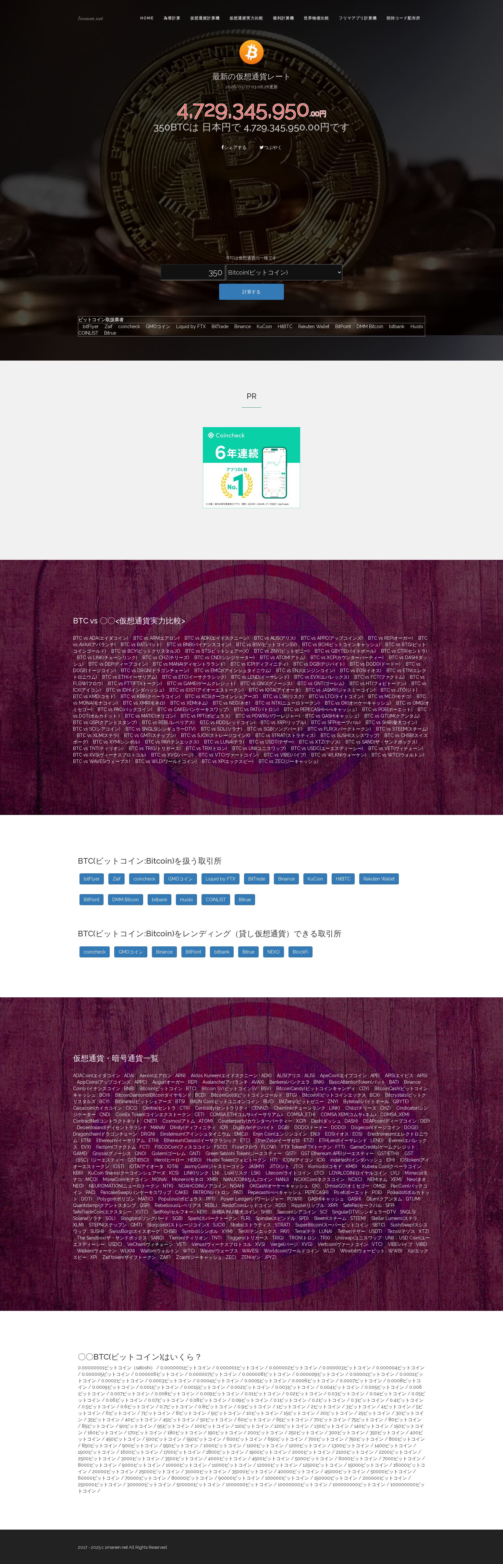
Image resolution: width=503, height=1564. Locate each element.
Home (147, 18)
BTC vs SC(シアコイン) (96, 729)
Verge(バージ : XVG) (291, 1244)
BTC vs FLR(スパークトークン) (339, 729)
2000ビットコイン (311, 1452)
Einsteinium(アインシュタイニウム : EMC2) (204, 1134)
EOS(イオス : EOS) (343, 1134)
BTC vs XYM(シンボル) (116, 742)
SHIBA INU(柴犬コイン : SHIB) (242, 1211)
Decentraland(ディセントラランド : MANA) (121, 1127)
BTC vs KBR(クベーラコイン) (150, 696)
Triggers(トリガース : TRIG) (255, 1237)
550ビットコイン (204, 1439)
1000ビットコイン (222, 1445)
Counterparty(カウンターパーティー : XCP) (262, 1121)
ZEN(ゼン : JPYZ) (258, 1257)
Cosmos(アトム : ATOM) (187, 1121)
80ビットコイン (405, 1419)
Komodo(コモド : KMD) (332, 1166)
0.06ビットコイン (124, 1400)
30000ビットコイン (206, 1471)
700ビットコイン (326, 1439)
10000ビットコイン (186, 1465)
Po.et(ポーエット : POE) (358, 1192)
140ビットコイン (371, 1426)
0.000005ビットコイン (106, 1374)
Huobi (415, 326)
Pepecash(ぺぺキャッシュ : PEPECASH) (288, 1192)
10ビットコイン (262, 1413)
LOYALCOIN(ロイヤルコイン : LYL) (364, 1173)
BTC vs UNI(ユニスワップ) (259, 748)
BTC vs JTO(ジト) (399, 690)
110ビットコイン (252, 1426)
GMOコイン (156, 326)
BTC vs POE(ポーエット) (387, 709)
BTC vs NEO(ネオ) (231, 703)
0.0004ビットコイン (218, 1380)
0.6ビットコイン (137, 1406)
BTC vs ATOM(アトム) (282, 657)
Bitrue (108, 333)
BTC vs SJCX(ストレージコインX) (215, 735)
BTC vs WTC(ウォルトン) (398, 754)
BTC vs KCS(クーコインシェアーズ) (221, 696)
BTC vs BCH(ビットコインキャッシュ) (341, 644)
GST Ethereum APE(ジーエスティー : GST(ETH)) (350, 1153)
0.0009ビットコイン (113, 1387)
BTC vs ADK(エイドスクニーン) (217, 638)
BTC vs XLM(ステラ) (98, 735)
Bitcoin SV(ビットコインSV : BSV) (236, 1088)
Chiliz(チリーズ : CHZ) (368, 1108)
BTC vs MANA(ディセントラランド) (189, 664)
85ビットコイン (98, 1426)
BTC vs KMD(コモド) (94, 696)
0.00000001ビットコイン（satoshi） (116, 1367)
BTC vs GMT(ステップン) (150, 735)
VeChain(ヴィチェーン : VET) (157, 1244)
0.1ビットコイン (290, 1400)
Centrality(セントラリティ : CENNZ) (231, 1108)
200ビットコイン (265, 1432)
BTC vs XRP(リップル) (283, 722)
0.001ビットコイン (159, 1387)
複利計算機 (283, 18)
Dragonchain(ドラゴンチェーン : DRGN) (114, 1134)
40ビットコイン (141, 1419)
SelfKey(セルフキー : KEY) (180, 1211)
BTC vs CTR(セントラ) (404, 651)
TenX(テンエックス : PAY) (263, 1231)
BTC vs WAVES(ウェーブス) (101, 761)
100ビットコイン (212, 1426)
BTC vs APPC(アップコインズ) (332, 638)
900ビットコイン (140, 1445)
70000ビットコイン (145, 1478)
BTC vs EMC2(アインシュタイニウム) (232, 670)
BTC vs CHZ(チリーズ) (165, 657)
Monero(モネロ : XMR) (195, 1179)
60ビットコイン (254, 1419)
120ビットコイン (291, 1426)
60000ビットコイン (99, 1478)
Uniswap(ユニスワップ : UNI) (364, 1237)
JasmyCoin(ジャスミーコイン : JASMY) (224, 1166)
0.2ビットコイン (329, 1400)
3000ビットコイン (140, 1458)
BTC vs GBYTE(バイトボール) (345, 651)
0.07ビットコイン (166, 1400)
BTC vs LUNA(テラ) (224, 742)
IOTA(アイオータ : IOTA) (153, 1166)
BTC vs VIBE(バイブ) (285, 754)
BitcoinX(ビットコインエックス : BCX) (341, 1095)
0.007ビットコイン (130, 1393)
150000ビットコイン (335, 1478)
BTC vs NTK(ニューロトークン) (287, 703)
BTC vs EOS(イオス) (360, 670)
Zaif (107, 326)
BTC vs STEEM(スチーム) (402, 729)
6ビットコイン (121, 1413)
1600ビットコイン (139, 1452)
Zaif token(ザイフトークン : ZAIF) (136, 1257)
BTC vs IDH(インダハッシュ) (135, 690)
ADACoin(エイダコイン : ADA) (103, 1075)
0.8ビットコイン (215, 1406)
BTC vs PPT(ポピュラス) (205, 716)
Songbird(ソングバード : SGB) (152, 1218)
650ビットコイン (285, 1439)
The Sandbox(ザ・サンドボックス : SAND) (120, 1237)
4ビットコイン (396, 1406)
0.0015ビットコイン (204, 1387)
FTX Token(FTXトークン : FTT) (313, 1147)
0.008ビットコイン (175, 1393)
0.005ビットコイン (384, 1387)
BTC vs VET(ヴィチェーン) (395, 748)
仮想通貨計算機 (205, 18)
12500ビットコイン (323, 1465)
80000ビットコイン (192, 1478)
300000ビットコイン (149, 1484)
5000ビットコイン (314, 1458)
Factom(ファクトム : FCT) (123, 1147)
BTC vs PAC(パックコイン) (125, 709)
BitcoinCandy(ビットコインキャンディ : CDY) (322, 1088)
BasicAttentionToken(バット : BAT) (364, 1082)
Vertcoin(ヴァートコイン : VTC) (350, 1244)
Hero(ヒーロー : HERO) (178, 1160)
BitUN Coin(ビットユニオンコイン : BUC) (232, 1101)
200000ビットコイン (384, 1478)
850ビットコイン (99, 1445)
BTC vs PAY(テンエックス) (172, 742)
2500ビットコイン (97, 1458)
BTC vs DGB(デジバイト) (319, 664)
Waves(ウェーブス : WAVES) (229, 1250)
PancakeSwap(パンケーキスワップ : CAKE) (144, 1192)
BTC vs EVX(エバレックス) (321, 677)
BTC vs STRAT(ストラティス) (285, 735)
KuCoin (262, 326)
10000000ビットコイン (302, 1484)
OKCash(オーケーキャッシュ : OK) (285, 1185)
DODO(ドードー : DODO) (320, 1127)
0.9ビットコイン (254, 1406)
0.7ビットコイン (176, 1406)
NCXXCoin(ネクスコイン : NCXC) (328, 1179)
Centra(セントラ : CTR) (166, 1108)
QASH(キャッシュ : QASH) (334, 1198)
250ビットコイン (306, 1432)
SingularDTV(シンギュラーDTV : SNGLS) (374, 1211)
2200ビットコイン (398, 1452)
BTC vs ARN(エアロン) (156, 638)
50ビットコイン (216, 1419)
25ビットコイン (374, 1413)
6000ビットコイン (357, 1458)
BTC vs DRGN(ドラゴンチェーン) (155, 670)
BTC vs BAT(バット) (141, 644)
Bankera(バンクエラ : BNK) (296, 1082)
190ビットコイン (225, 1432)
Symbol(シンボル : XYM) (207, 1231)
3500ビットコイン (184, 1458)
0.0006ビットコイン (313, 1380)
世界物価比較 (316, 18)
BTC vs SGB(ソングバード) (274, 729)
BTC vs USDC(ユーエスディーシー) (327, 748)
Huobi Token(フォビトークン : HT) (242, 1160)
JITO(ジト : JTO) (286, 1166)
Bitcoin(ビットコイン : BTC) (168, 1088)
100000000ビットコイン (359, 1484)
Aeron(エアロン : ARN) (163, 1075)
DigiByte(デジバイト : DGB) (261, 1127)
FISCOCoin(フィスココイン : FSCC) (191, 1147)
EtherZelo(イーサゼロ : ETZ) (284, 1140)
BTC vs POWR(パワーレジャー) (268, 716)
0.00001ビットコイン (372, 1374)
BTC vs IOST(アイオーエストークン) (206, 690)
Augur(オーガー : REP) (174, 1082)
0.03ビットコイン (346, 1393)
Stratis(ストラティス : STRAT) (260, 1224)
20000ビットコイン (113, 1471)
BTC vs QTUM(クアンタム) (392, 716)
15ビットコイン (299, 1413)
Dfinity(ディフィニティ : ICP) (199, 1127)
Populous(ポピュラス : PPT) (186, 1198)
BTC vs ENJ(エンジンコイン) (305, 670)
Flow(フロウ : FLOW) (254, 1147)
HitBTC (283, 326)
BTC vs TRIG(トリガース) (155, 748)
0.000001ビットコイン (240, 1367)
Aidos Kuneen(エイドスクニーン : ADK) (231, 1075)
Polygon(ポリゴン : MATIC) (125, 1198)
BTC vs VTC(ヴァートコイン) (229, 754)
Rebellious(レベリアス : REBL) (186, 1205)
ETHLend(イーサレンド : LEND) (351, 1140)
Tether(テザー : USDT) (359, 1231)
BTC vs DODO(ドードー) (375, 664)
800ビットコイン (407, 1439)
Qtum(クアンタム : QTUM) (393, 1198)
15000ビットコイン (368, 1465)
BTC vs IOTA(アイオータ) (275, 690)
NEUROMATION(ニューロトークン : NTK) (131, 1185)
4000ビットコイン (227, 1458)
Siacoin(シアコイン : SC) (302, 1211)
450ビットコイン (123, 1439)
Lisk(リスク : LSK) (243, 1173)
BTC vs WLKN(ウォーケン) (338, 754)
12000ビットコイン (277, 1465)
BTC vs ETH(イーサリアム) (129, 677)
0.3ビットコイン (368, 1400)
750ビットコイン (366, 1439)
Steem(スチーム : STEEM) (340, 1218)
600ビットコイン (245, 1439)
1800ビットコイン (225, 1452)
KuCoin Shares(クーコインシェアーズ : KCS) (133, 1173)
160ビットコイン (105, 1432)
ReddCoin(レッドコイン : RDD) (254, 1205)
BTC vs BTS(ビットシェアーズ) (217, 651)
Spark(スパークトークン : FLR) (219, 1218)
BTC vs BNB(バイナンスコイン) (199, 644)
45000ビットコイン (345, 1471)
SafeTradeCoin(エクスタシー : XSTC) (110, 1211)
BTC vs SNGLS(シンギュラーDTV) (161, 729)
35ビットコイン (104, 1419)
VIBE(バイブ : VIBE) (407, 1244)
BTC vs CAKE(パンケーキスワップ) (193, 709)
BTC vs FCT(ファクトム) (379, 677)
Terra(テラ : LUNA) (313, 1231)
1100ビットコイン (265, 1445)
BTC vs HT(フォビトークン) (378, 683)
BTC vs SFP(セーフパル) (336, 722)
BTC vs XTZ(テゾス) (319, 742)
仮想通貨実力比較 (246, 18)
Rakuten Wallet (312, 326)
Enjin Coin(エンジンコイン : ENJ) (286, 1134)
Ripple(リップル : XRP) (314, 1205)
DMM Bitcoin (368, 326)
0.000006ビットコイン (159, 1374)
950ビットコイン (180, 1445)
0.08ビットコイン (208, 1400)
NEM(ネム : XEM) (384, 1179)
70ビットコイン (330, 1419)
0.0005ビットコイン (265, 1380)
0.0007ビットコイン (361, 1380)
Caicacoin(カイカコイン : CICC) (105, 1108)
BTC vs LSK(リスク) (283, 696)
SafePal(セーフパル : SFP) (369, 1205)
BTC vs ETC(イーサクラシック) (194, 677)
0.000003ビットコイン (347, 1367)
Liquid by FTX (189, 326)
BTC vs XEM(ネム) (189, 703)
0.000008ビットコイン (266, 1374)
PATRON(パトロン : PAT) (218, 1192)
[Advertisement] (251, 206)
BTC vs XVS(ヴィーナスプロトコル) (109, 754)
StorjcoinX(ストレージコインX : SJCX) (186, 1224)
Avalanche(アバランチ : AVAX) (233, 1082)
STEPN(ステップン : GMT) (115, 1224)
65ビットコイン (292, 1419)
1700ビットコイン (182, 1452)
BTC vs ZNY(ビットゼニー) (282, 651)
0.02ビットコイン (304, 1393)
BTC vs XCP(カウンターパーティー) (347, 657)
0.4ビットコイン (406, 1400)
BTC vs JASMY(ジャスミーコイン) (340, 690)
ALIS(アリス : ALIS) (296, 1075)
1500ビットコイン (96, 1452)
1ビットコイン (291, 1406)
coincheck (127, 326)
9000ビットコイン (141, 1465)
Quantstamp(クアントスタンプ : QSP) (111, 1205)
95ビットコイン (173, 1426)
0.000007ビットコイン (213, 1374)
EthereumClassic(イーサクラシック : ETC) (207, 1140)
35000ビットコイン (252, 1471)
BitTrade (218, 326)
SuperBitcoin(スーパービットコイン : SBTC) (340, 1224)
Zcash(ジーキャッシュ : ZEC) (206, 1257)
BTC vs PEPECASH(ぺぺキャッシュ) (320, 709)
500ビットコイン (163, 1439)
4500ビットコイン (271, 1458)
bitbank (395, 326)
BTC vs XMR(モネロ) (144, 703)
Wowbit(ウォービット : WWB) (371, 1250)
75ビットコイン (367, 1419)
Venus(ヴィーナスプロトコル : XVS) (228, 1244)
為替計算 (172, 18)
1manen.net (90, 18)
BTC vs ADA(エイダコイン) (100, 638)
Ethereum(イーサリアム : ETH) (127, 1140)
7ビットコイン (156, 1413)
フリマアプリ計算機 (358, 18)
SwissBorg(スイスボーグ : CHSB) (143, 1231)
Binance (241, 326)
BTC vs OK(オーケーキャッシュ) (358, 703)
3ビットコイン (361, 1406)
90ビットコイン (135, 1426)
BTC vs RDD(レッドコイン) (227, 722)
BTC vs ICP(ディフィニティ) (259, 664)
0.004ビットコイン (340, 1387)
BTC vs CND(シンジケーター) (224, 657)
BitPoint (341, 326)
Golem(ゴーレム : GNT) (176, 1153)
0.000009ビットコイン (320, 1374)
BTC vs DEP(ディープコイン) (118, 664)
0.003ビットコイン (295, 1387)
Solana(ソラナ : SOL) (94, 1218)
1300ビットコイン (350, 1445)
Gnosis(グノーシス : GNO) (119, 1153)
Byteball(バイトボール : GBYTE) (376, 1101)
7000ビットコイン (402, 1458)
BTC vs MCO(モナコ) (389, 696)
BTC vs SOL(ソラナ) (221, 729)
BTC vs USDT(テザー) (271, 742)
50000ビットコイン (391, 1471)
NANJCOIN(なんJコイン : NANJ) (256, 1179)
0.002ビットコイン (250, 1387)
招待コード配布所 (403, 18)
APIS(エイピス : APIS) (406, 1075)
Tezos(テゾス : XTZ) (408, 1231)
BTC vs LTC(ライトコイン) (336, 696)
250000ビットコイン (100, 1484)
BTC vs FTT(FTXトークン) (135, 683)
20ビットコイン (336, 1413)
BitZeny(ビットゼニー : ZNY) (308, 1101)
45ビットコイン (179, 1419)
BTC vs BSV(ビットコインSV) (266, 644)
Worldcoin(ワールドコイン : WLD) (299, 1250)
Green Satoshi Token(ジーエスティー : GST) (250, 1153)
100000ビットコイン (287, 1478)
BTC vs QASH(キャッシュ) (332, 716)
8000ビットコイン (97, 1465)
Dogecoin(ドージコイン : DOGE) (384, 1127)
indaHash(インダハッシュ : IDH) (362, 1160)
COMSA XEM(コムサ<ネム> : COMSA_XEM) (365, 1114)
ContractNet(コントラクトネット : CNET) (115, 1121)
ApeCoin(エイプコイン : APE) (350, 1075)
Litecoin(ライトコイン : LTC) (295, 1173)
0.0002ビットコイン (122, 1380)
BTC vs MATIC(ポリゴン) (150, 716)
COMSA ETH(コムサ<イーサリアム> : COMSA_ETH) (262, 1114)
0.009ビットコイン (219, 1393)
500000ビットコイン (199, 1484)
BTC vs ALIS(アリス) (275, 638)
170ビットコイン (145, 1432)
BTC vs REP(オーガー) (390, 638)
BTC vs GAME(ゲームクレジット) (201, 683)
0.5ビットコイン (98, 1406)
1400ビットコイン (393, 1445)
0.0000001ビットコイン (185, 1367)
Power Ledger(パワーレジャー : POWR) (261, 1198)
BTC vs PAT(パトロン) (256, 709)
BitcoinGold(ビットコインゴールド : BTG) (254, 1095)
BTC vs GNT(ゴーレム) (321, 683)
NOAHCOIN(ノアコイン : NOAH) (211, 1185)
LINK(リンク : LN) (201, 1173)
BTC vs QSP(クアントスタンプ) (105, 722)
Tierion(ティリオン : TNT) (195, 1237)
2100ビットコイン (355, 1452)
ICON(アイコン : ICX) (304, 1160)
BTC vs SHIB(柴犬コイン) (391, 722)
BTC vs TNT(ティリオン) (98, 748)
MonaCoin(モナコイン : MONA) (135, 1179)
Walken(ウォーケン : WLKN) (106, 1250)
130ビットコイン (331, 1426)
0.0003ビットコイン (170, 1380)
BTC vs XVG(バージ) (172, 754)
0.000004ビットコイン (400, 1367)
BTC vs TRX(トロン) (206, 748)
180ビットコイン (184, 1432)
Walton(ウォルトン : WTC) (167, 1250)
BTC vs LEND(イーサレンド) (260, 677)
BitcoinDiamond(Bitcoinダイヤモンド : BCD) (160, 1095)
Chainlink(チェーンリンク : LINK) (307, 1108)
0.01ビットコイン (263, 1393)
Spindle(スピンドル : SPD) (282, 1218)
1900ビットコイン (268, 1452)
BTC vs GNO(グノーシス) (266, 683)
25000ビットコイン (159, 1471)
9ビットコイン (226, 1413)
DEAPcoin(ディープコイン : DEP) (396, 1121)
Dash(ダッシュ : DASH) (334, 1121)
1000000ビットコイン (249, 1484)
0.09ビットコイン (250, 1400)
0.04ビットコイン (388, 1393)
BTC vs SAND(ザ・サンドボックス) (381, 742)
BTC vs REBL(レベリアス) (168, 722)
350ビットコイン (387, 1432)
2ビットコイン (326, 1406)
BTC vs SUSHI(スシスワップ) (350, 735)
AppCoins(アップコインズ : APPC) (112, 1082)
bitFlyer (89, 326)
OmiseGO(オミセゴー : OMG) (355, 1185)
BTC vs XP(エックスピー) (227, 761)
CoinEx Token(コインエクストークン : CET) (160, 1114)
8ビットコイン (191, 1413)
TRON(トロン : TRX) (309, 1237)
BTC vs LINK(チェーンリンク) (107, 657)
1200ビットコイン (307, 1445)
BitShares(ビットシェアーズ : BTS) (150, 1101)
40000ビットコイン (298, 1471)
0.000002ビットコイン (293, 1367)
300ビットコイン (346, 1432)
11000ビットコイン (232, 1465)
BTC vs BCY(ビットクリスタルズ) (145, 651)
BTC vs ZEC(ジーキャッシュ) (288, 761)
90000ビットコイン (239, 1478)
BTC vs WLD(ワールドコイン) (166, 761)
